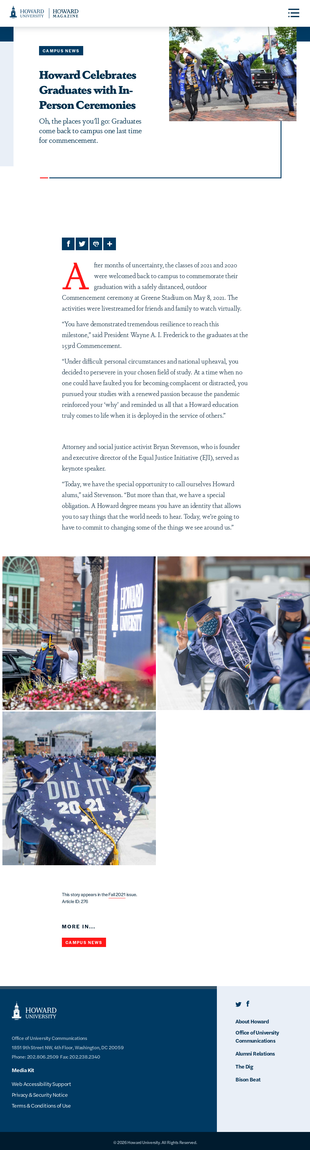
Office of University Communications (257, 1036)
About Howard (252, 1021)
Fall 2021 (116, 894)
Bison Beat (248, 1079)
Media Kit (23, 1070)
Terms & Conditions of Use (41, 1105)
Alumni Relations (255, 1053)
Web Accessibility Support (41, 1083)
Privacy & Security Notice (40, 1094)
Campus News (61, 51)
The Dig (244, 1066)
